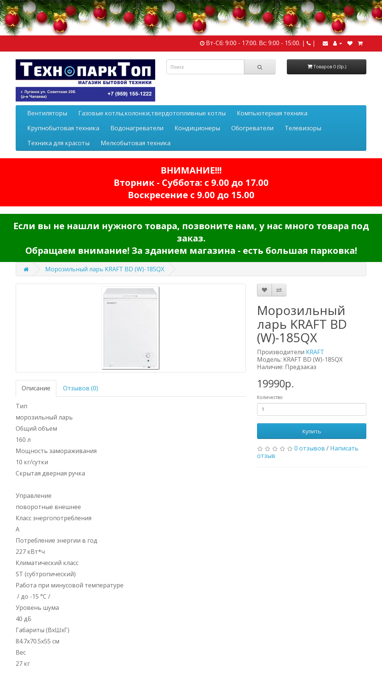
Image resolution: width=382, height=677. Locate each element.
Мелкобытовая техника (135, 143)
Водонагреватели (136, 128)
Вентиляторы (47, 113)
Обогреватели (252, 128)
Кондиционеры (197, 128)
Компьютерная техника (272, 113)
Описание (36, 388)
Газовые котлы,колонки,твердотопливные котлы (152, 113)
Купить (311, 431)
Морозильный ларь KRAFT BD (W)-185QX (104, 269)
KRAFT (315, 352)
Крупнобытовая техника (63, 128)
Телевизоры (303, 128)
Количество (270, 397)
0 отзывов (309, 448)
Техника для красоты (58, 143)
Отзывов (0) (80, 388)
